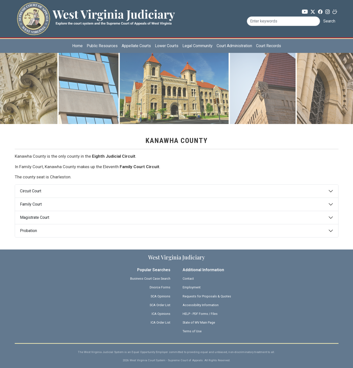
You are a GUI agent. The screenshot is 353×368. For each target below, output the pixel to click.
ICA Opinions (161, 314)
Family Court (31, 204)
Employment (192, 287)
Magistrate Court (34, 217)
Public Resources (102, 45)
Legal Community (197, 45)
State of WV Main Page (199, 322)
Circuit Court (30, 191)
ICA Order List (160, 322)
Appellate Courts (136, 45)
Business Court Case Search (150, 278)
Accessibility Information (201, 305)
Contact (188, 278)
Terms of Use (192, 331)
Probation (28, 230)
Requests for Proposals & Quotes (207, 296)
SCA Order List (160, 305)
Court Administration (234, 45)
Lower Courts (166, 45)
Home (77, 45)
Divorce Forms (160, 287)
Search (329, 21)
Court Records (268, 45)
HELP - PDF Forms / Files (200, 314)
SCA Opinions (160, 296)
